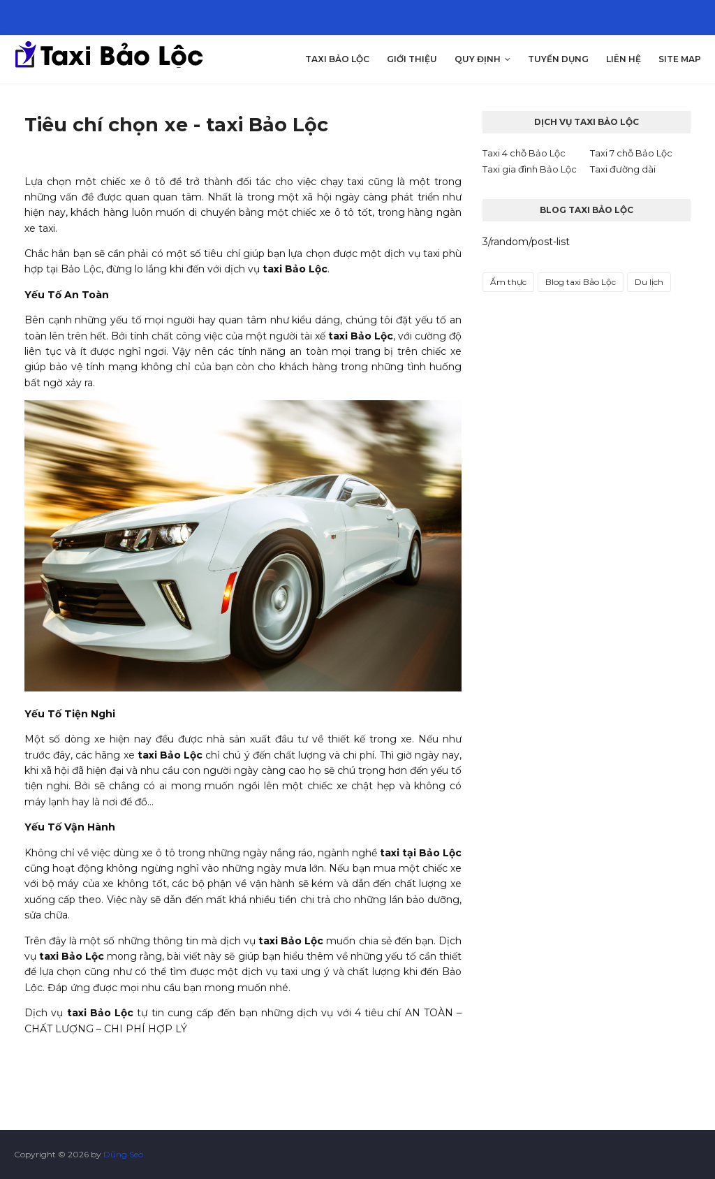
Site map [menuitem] (679, 59)
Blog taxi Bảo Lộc (580, 282)
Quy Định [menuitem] (478, 59)
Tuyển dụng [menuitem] (558, 59)
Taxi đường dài (623, 169)
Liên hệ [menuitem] (623, 59)
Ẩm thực (508, 282)
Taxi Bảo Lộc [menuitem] (337, 59)
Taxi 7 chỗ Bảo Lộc (631, 153)
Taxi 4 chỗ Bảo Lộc (524, 153)
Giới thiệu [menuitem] (412, 59)
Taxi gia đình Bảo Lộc (529, 169)
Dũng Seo (123, 1154)
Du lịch (649, 282)
